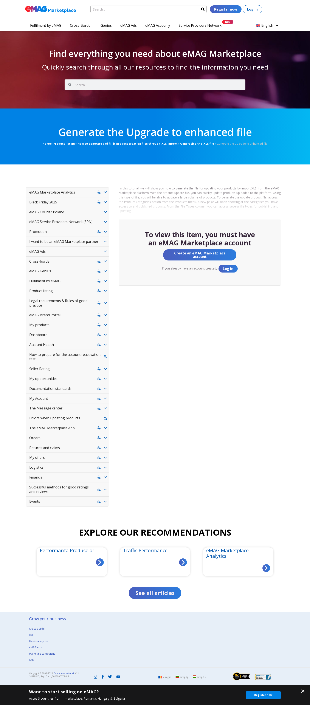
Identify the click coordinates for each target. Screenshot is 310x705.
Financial (36, 477)
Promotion (38, 231)
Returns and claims (44, 447)
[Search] (202, 9)
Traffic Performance (145, 550)
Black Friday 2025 (43, 202)
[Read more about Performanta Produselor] (100, 562)
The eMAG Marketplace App (52, 428)
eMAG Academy (157, 25)
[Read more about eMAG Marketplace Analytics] (266, 568)
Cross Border (37, 629)
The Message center (45, 408)
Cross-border (40, 261)
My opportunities (43, 378)
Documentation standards (50, 388)
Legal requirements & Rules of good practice (58, 303)
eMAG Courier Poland (46, 212)
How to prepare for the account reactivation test (65, 356)
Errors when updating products (54, 418)
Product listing (64, 144)
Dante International (64, 673)
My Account (38, 398)
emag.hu (201, 677)
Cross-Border (81, 25)
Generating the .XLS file (197, 144)
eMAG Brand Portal (44, 315)
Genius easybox (38, 641)
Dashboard (38, 334)
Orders (34, 437)
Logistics (36, 467)
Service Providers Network (200, 25)
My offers (37, 457)
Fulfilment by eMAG (45, 25)
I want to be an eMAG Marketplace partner (63, 241)
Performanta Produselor (67, 550)
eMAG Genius (40, 271)
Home (46, 144)
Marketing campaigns (42, 653)
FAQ (31, 660)
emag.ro (167, 677)
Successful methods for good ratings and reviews (59, 489)
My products (39, 324)
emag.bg (184, 677)
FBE (31, 635)
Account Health (41, 344)
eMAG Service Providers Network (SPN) (61, 221)
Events (34, 501)
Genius (106, 25)
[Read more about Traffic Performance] (183, 562)
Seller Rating (39, 368)
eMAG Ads (128, 25)
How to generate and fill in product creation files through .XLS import (128, 144)
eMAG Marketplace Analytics (52, 192)
